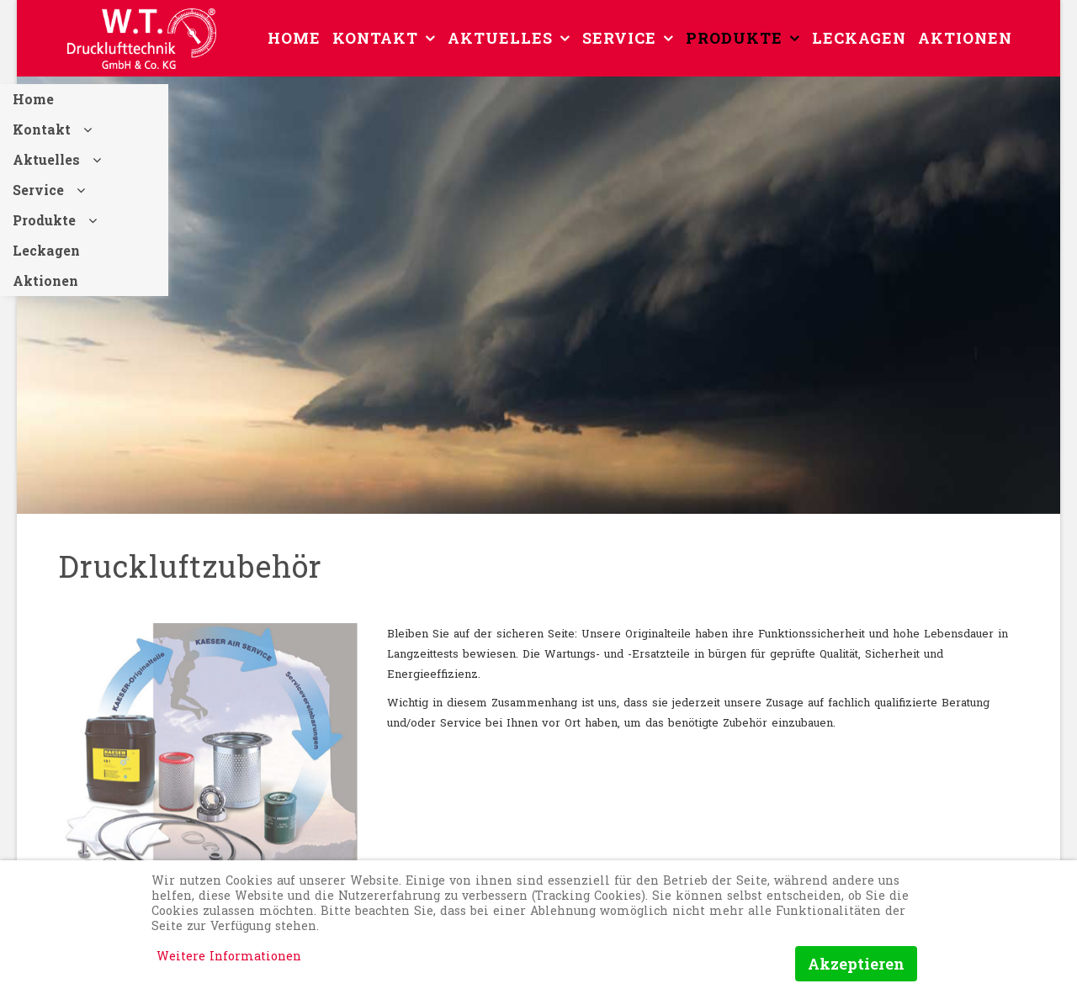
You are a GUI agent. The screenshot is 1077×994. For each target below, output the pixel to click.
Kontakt (375, 38)
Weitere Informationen (229, 956)
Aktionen (965, 38)
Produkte (734, 38)
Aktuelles (500, 38)
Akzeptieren (856, 964)
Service (619, 38)
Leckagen (859, 38)
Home (294, 38)
